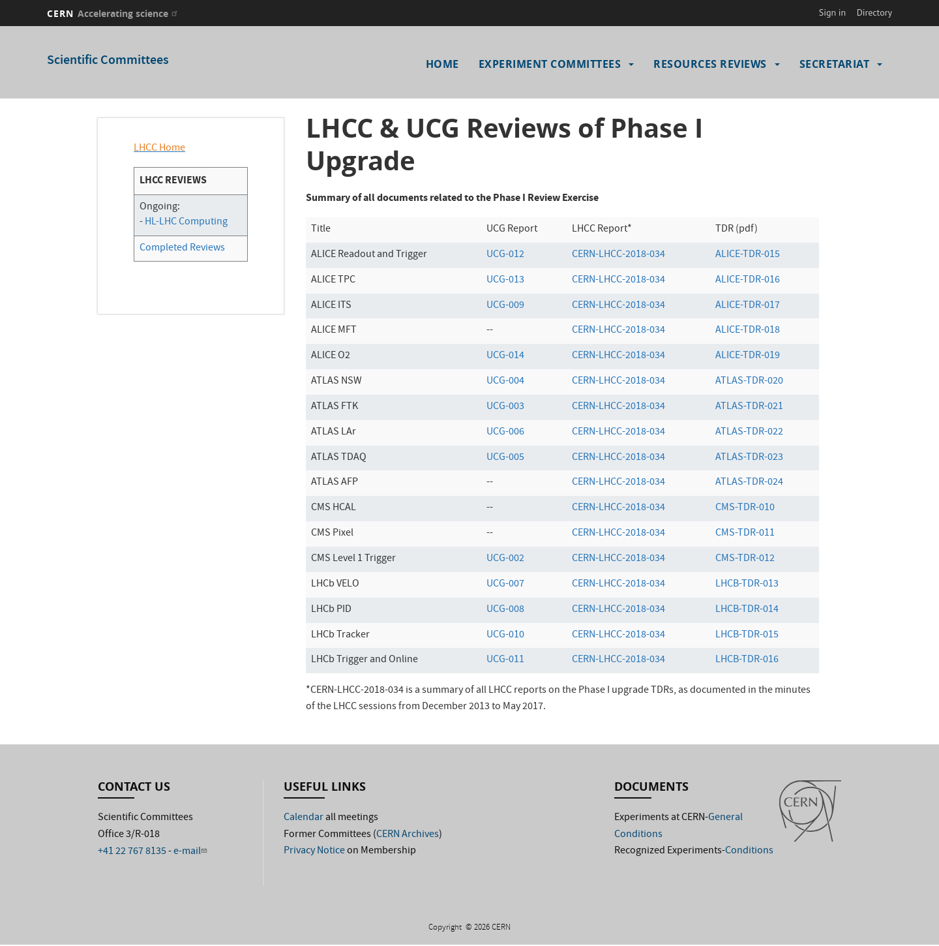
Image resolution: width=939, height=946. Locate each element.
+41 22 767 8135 (132, 852)
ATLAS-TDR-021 (749, 407)
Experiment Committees (550, 64)
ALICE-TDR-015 (747, 255)
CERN (114, 13)
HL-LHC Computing (186, 222)
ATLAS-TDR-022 (749, 432)
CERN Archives (407, 835)
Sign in (832, 12)
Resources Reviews (710, 64)
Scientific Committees (108, 61)
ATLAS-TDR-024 (749, 483)
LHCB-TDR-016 (747, 660)
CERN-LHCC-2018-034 (618, 255)
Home (442, 64)
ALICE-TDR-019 (747, 356)
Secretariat (834, 64)
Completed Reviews (182, 248)
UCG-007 (505, 584)
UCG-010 (505, 635)
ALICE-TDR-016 (747, 280)
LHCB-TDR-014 (747, 610)
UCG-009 (505, 306)
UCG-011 (505, 660)
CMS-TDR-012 (745, 559)
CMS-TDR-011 (745, 534)
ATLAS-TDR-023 (749, 458)
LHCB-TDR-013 (747, 584)
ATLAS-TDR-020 (749, 381)
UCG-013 (505, 280)
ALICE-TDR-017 (747, 306)
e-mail (191, 852)
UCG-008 (505, 610)
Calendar (303, 818)
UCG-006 (505, 432)
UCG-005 (505, 458)
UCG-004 (505, 381)
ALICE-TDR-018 (747, 331)
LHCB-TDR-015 (747, 635)
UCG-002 (505, 559)
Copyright (446, 928)
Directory (874, 12)
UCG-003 (505, 407)
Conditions (749, 851)
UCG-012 (505, 255)
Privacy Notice (314, 851)
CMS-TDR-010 (745, 508)
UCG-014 (505, 356)
